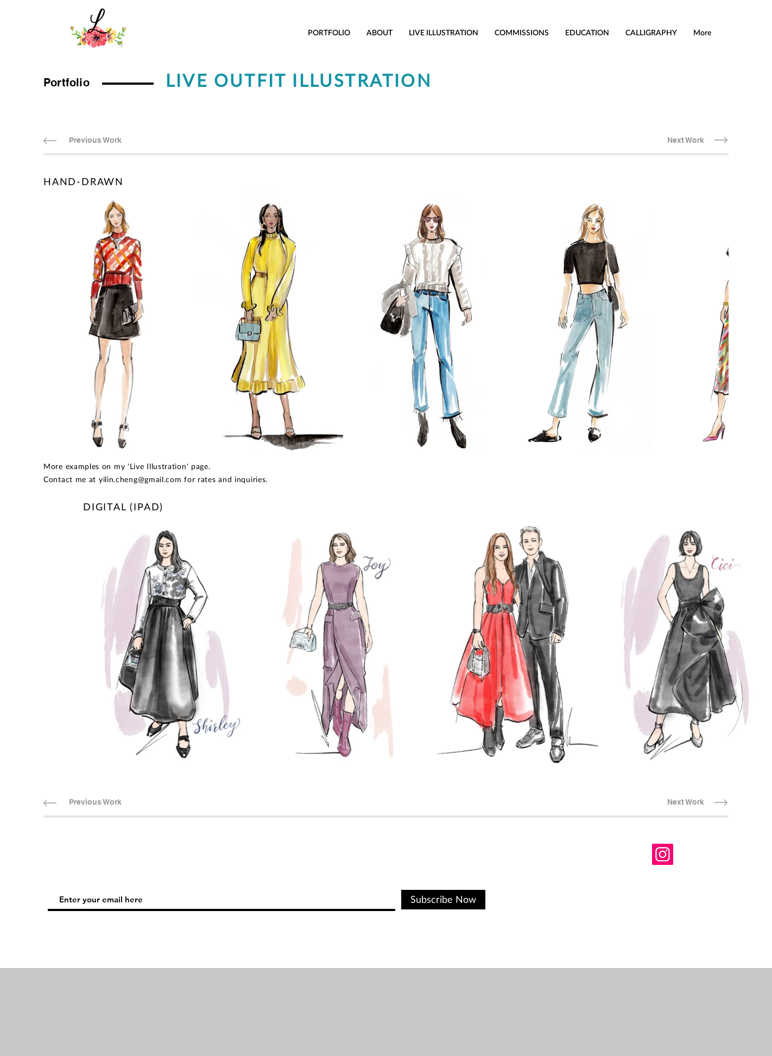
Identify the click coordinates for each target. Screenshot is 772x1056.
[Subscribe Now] (443, 899)
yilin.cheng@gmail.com (140, 479)
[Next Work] (685, 140)
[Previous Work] (95, 140)
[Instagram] (662, 854)
